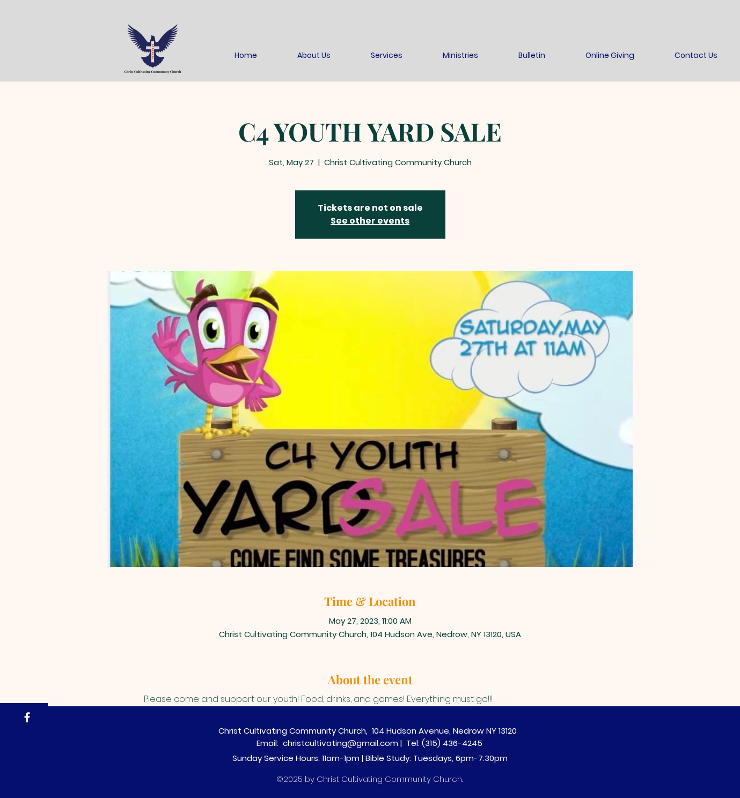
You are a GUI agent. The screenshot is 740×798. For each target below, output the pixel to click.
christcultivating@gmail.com (340, 743)
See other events (370, 221)
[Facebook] (27, 717)
